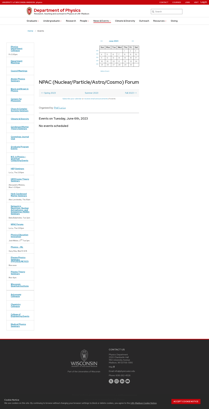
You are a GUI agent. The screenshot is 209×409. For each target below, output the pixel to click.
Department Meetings (16, 62)
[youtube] (127, 381)
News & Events (102, 21)
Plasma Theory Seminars (18, 272)
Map (112, 366)
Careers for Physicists (16, 100)
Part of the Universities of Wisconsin (84, 371)
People (84, 21)
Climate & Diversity (125, 21)
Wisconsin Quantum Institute (20, 285)
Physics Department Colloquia (16, 48)
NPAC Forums (17, 224)
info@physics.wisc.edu (125, 371)
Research (71, 21)
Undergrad (52, 21)
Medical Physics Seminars (18, 325)
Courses (176, 2)
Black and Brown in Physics (20, 90)
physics (39, 2)
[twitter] (111, 381)
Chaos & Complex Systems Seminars (19, 110)
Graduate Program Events (20, 147)
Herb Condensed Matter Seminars (19, 194)
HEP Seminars (17, 168)
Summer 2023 (91, 53)
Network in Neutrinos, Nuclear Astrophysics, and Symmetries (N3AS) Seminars (20, 210)
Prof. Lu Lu (60, 68)
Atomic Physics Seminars (18, 80)
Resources (160, 21)
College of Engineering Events (20, 315)
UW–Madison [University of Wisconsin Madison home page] (18, 2)
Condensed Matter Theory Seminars (20, 128)
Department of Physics (57, 10)
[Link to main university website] (84, 367)
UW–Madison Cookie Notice (143, 403)
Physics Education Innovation (19, 235)
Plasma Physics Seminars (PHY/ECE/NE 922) (20, 259)
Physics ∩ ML (17, 247)
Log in (204, 2)
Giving (174, 21)
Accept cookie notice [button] (186, 401)
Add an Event (153, 71)
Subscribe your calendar (72, 59)
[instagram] (116, 381)
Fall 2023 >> (131, 53)
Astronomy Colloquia (16, 295)
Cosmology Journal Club (20, 137)
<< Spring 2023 (48, 53)
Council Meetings (19, 71)
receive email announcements (96, 59)
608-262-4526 (123, 375)
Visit (196, 2)
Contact (163, 2)
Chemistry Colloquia (16, 305)
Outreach (144, 21)
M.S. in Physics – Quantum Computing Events (19, 158)
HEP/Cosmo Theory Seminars (20, 180)
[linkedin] (122, 381)
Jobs (187, 2)
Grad (33, 21)
